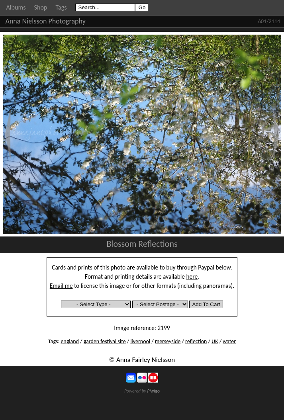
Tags (61, 7)
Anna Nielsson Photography (46, 21)
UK (215, 341)
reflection (196, 341)
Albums (16, 7)
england (70, 341)
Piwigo (153, 391)
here (192, 276)
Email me (61, 285)
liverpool (140, 341)
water (229, 341)
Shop (40, 7)
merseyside (167, 341)
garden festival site (105, 341)
